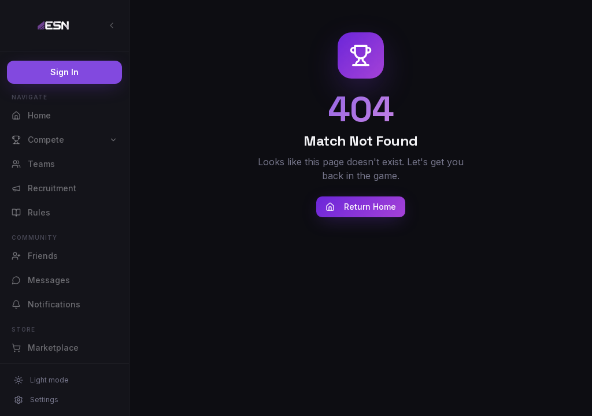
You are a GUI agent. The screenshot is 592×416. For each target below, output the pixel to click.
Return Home (360, 206)
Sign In (64, 72)
